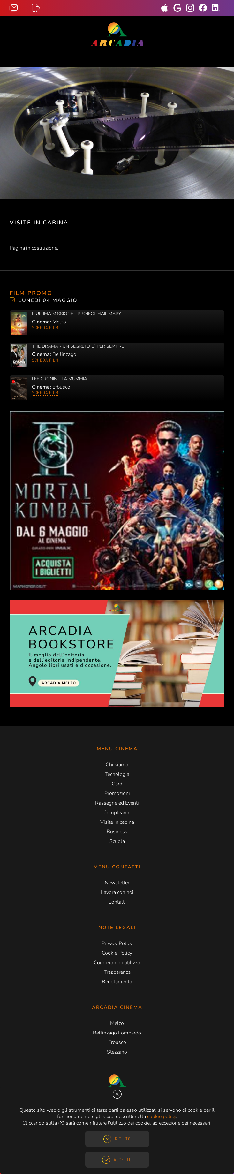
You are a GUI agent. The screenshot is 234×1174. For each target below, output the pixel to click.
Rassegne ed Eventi (117, 803)
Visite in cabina (117, 822)
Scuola (117, 841)
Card (117, 783)
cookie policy (161, 1116)
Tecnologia (117, 774)
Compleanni (117, 812)
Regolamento (117, 981)
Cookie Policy (117, 953)
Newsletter (117, 882)
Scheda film (45, 327)
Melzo (117, 1023)
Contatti (117, 901)
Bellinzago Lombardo (117, 1032)
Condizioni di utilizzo (117, 962)
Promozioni (117, 793)
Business (117, 831)
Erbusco (117, 1042)
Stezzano (117, 1052)
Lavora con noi (117, 892)
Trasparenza (117, 972)
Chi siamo (117, 764)
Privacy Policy (117, 943)
